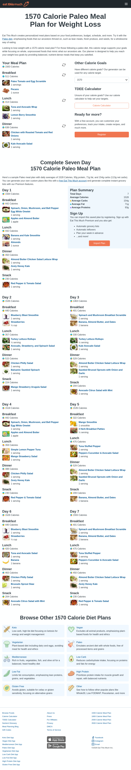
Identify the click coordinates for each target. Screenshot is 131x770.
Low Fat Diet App (9, 758)
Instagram (97, 741)
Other (79, 686)
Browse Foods (8, 713)
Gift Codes (6, 730)
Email (96, 744)
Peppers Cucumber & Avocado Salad (98, 453)
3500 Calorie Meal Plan (101, 723)
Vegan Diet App (8, 741)
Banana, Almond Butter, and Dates (97, 322)
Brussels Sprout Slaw (22, 584)
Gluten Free (18, 686)
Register (101, 134)
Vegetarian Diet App (10, 751)
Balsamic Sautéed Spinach (25, 370)
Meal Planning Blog (10, 726)
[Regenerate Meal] (64, 75)
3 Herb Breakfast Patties (92, 429)
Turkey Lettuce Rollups (23, 339)
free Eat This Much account (73, 181)
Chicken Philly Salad (22, 363)
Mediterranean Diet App (12, 744)
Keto (14, 627)
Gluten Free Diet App (11, 764)
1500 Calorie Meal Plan (101, 713)
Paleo (79, 642)
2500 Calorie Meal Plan (101, 720)
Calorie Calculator (102, 105)
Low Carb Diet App (10, 754)
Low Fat (16, 671)
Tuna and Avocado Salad (24, 553)
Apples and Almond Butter (25, 218)
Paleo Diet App (8, 748)
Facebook (97, 737)
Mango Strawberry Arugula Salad (28, 387)
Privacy (50, 723)
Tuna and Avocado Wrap (24, 107)
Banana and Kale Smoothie (25, 235)
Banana (15, 560)
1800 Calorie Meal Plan (101, 716)
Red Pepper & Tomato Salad (26, 283)
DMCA (49, 726)
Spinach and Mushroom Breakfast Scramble (102, 315)
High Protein (82, 671)
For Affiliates (52, 720)
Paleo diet (7, 39)
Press (49, 716)
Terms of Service (54, 730)
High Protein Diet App (11, 761)
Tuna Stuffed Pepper (90, 446)
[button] (102, 80)
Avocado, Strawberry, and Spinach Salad (33, 346)
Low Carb (81, 657)
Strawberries (18, 322)
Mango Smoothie (88, 422)
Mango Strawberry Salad (24, 456)
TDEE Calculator (9, 720)
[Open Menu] (126, 4)
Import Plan (99, 243)
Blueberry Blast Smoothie (25, 315)
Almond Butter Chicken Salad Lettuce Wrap (34, 259)
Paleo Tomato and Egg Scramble (28, 81)
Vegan (79, 627)
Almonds (16, 242)
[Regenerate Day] (64, 65)
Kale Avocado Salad (21, 143)
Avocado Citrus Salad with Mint (95, 390)
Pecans (15, 89)
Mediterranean (19, 657)
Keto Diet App (8, 737)
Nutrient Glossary (9, 723)
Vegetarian (17, 642)
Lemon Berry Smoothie (23, 115)
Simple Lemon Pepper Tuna (26, 449)
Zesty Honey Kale (20, 266)
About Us (51, 713)
